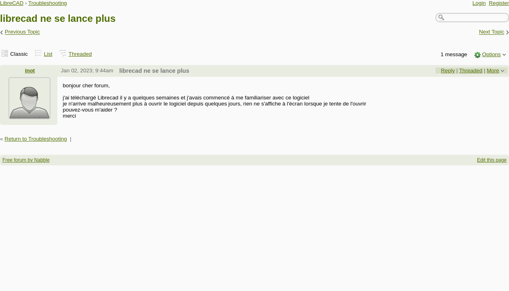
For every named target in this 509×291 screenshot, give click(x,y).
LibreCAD (11, 3)
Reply (448, 70)
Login (479, 3)
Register (499, 3)
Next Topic (492, 32)
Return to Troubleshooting (35, 139)
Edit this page (492, 160)
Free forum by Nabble (26, 160)
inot (30, 70)
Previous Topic (22, 32)
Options (491, 54)
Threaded (80, 54)
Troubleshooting (47, 3)
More (493, 70)
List (48, 54)
